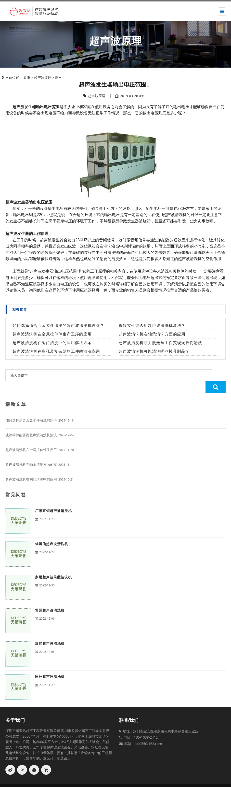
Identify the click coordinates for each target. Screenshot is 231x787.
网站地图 (146, 779)
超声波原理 (42, 77)
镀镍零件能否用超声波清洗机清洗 (31, 423)
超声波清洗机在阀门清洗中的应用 (31, 467)
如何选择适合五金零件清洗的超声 (31, 408)
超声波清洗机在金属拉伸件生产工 (31, 438)
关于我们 (15, 708)
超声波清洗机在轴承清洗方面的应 (31, 452)
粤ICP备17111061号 (187, 779)
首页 (27, 77)
